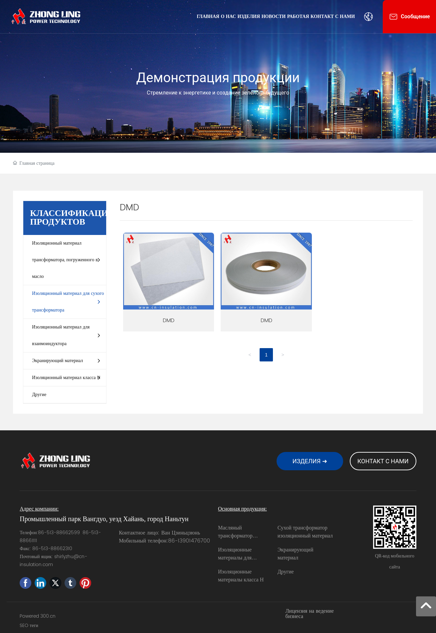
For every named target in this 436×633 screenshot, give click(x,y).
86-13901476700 (189, 540)
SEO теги (29, 625)
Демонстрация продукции (218, 78)
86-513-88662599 (59, 532)
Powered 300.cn (38, 616)
